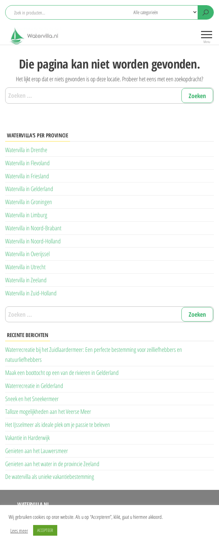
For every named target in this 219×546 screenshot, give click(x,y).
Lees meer (19, 530)
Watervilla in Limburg (26, 215)
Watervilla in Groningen (28, 202)
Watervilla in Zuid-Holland (31, 293)
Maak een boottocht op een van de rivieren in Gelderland (62, 372)
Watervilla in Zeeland (26, 280)
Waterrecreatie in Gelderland (34, 385)
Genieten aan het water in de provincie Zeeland (52, 464)
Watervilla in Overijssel (27, 254)
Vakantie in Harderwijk (27, 437)
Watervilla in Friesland (27, 176)
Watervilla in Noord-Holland (33, 241)
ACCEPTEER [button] (45, 530)
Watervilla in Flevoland (27, 163)
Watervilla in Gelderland (29, 189)
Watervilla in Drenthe (26, 150)
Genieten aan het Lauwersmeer (36, 451)
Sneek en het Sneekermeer (32, 399)
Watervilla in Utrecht (25, 267)
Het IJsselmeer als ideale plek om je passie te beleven (57, 424)
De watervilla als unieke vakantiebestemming (49, 476)
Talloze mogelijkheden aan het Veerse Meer (48, 411)
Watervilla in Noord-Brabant (33, 228)
